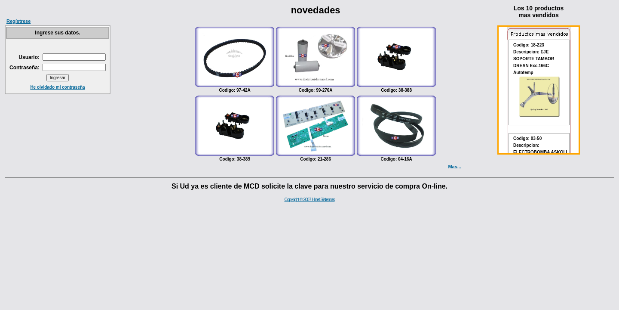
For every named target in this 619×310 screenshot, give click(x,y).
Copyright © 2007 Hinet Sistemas (310, 199)
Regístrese (18, 21)
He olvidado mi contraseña (57, 87)
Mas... (454, 166)
